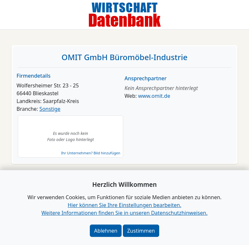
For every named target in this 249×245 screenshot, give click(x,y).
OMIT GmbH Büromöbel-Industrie (124, 57)
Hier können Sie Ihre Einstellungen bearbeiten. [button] (124, 205)
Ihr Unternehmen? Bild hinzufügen (90, 152)
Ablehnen (105, 230)
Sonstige (50, 108)
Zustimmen (141, 230)
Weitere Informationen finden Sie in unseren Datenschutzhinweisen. (125, 212)
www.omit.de (154, 95)
